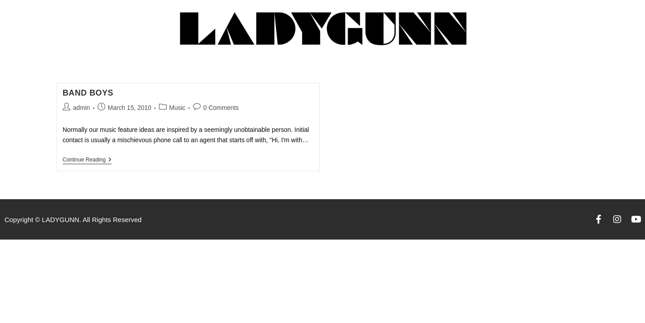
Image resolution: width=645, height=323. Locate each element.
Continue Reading (87, 160)
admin (81, 107)
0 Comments (221, 107)
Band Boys (88, 92)
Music (177, 107)
